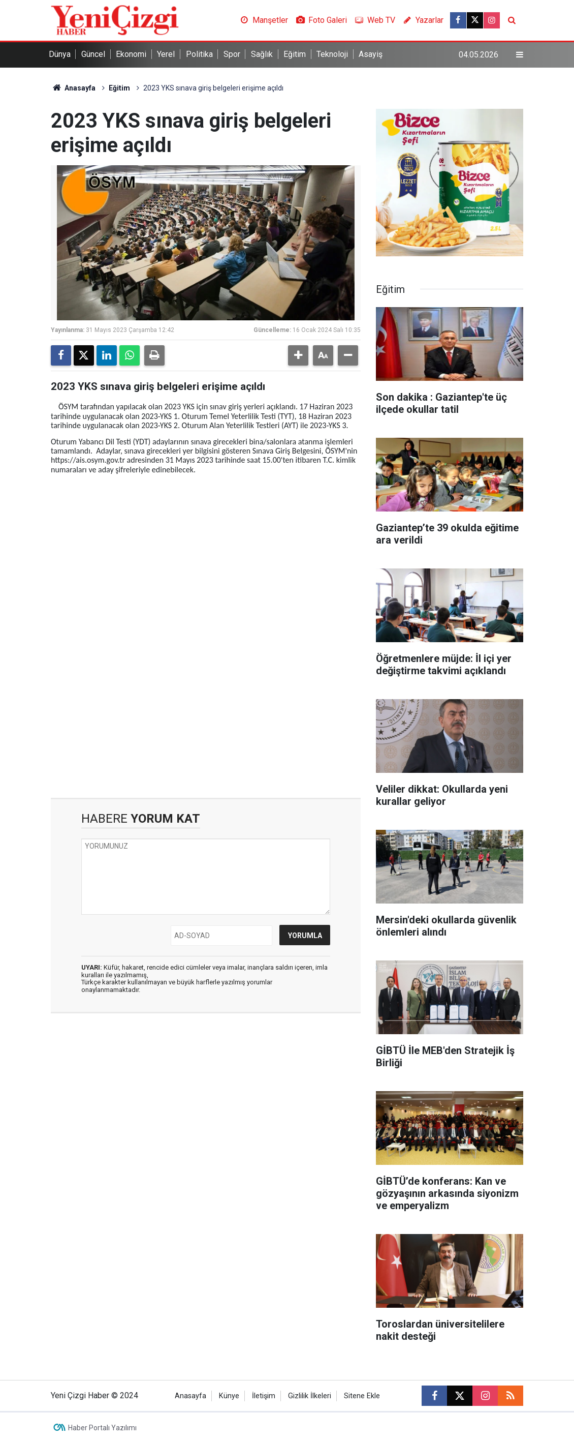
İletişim (263, 1396)
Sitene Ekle (362, 1396)
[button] (298, 355)
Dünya (60, 54)
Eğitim (294, 54)
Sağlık (262, 54)
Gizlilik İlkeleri (309, 1396)
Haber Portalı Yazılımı (102, 1428)
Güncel (93, 54)
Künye (229, 1396)
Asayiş (370, 54)
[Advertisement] (206, 553)
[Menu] (520, 55)
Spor (232, 54)
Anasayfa (73, 88)
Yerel (166, 54)
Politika (199, 54)
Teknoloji (332, 54)
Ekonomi (131, 54)
